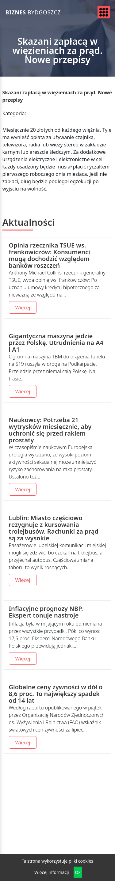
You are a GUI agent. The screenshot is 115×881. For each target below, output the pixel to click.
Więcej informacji (51, 872)
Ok (78, 872)
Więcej (22, 307)
